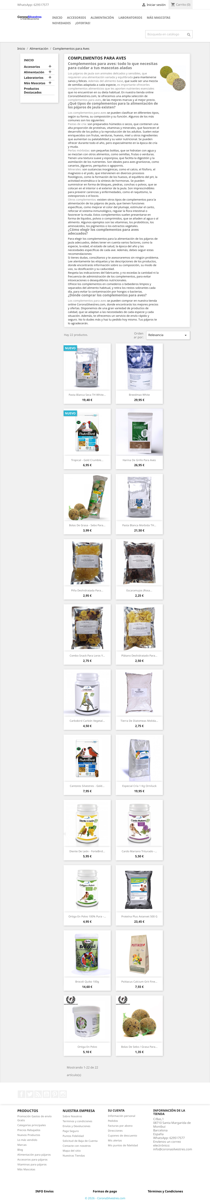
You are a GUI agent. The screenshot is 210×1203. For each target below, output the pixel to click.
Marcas (22, 1145)
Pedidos (113, 1121)
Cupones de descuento (122, 1135)
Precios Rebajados (28, 1130)
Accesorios (76, 17)
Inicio (57, 17)
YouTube (46, 1094)
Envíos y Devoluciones (76, 1126)
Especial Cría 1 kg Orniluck (139, 786)
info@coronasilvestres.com (172, 1149)
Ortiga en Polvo (87, 1046)
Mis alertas (115, 1140)
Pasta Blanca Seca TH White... (87, 394)
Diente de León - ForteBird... (87, 851)
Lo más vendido (27, 1140)
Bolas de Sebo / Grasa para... (139, 1046)
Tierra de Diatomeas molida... (139, 720)
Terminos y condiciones (77, 1121)
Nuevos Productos (28, 1135)
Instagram (63, 1094)
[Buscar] (169, 34)
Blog (20, 1149)
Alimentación (102, 17)
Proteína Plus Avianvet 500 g (139, 916)
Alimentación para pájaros (34, 1154)
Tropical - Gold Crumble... (87, 460)
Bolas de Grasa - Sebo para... (87, 525)
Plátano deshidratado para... (139, 655)
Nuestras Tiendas (74, 1155)
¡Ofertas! (82, 23)
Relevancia (168, 335)
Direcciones (115, 1130)
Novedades (61, 23)
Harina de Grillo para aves (139, 460)
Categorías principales (31, 1125)
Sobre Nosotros (72, 1116)
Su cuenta (116, 1110)
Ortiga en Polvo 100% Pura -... (87, 916)
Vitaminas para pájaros (32, 1164)
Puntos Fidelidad (73, 1136)
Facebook (21, 1094)
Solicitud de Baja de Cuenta (80, 1141)
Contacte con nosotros (77, 1145)
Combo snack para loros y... (87, 655)
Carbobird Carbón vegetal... (87, 720)
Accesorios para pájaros (32, 1159)
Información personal (121, 1116)
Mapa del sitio (72, 1150)
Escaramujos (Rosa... (139, 590)
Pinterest (54, 1094)
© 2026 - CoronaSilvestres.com (105, 1198)
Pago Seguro (71, 1131)
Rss (38, 1094)
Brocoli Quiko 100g (87, 981)
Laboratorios (130, 17)
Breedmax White (139, 394)
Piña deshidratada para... (87, 590)
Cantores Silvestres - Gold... (87, 786)
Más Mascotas (158, 17)
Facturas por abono (120, 1125)
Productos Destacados (33, 90)
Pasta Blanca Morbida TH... (139, 525)
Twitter (30, 1094)
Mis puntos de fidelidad (123, 1145)
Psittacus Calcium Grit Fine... (139, 981)
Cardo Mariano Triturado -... (139, 851)
